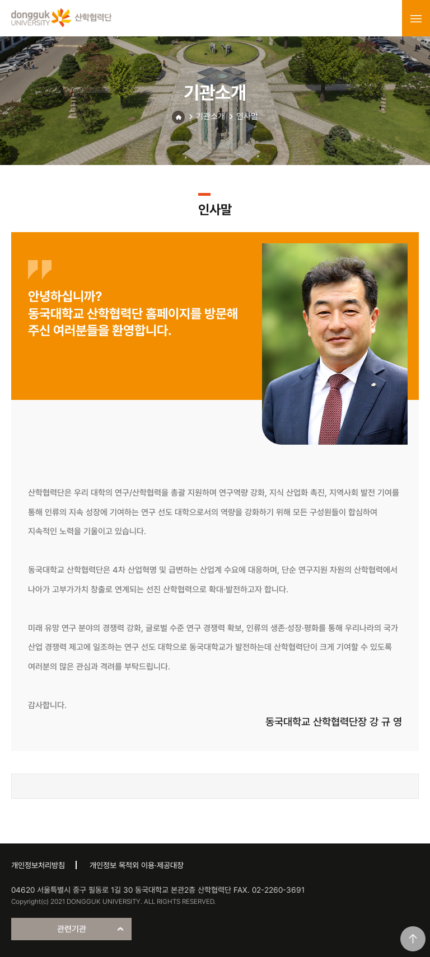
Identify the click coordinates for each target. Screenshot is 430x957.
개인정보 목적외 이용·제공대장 (137, 865)
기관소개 (210, 116)
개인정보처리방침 (38, 865)
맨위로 (413, 938)
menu (416, 18)
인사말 (247, 116)
